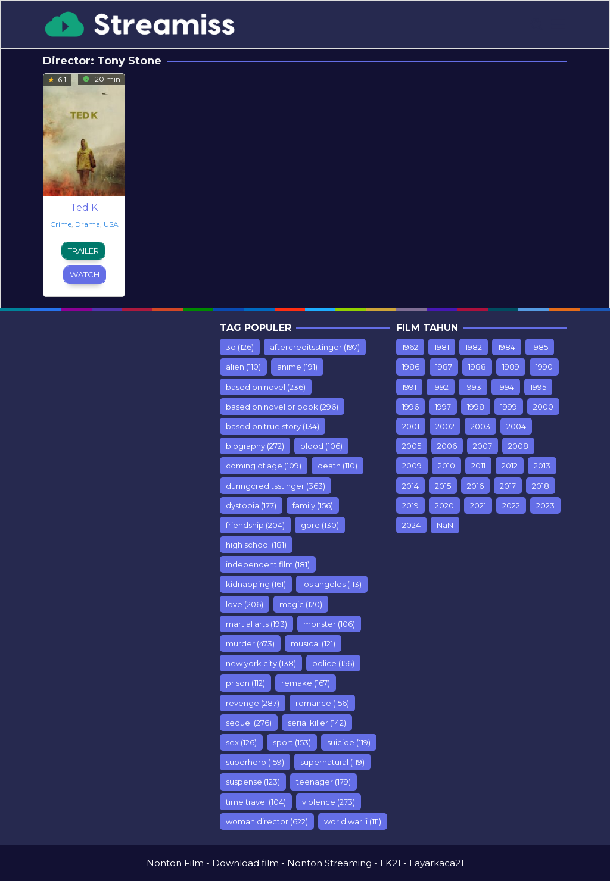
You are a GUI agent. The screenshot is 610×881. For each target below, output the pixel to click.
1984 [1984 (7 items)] (506, 347)
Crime (60, 224)
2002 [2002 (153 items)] (445, 426)
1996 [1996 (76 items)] (410, 406)
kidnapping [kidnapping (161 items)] (256, 584)
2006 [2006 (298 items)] (447, 446)
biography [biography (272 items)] (255, 446)
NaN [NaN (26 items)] (445, 525)
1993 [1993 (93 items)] (473, 387)
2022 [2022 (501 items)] (511, 505)
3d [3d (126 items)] (240, 347)
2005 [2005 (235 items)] (411, 446)
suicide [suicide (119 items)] (349, 742)
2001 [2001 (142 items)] (410, 426)
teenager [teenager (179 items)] (323, 781)
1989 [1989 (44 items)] (510, 366)
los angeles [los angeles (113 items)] (332, 584)
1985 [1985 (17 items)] (539, 347)
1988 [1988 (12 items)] (477, 366)
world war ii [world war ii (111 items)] (352, 821)
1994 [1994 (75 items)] (505, 387)
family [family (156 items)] (312, 505)
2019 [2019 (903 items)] (410, 505)
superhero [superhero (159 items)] (255, 762)
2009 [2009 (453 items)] (412, 465)
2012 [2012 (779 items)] (510, 465)
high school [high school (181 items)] (256, 544)
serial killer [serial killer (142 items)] (317, 722)
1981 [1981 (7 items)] (441, 347)
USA (111, 224)
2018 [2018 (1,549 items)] (540, 486)
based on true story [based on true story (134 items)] (272, 426)
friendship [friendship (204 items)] (255, 525)
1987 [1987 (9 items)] (443, 366)
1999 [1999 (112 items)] (508, 406)
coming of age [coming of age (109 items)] (263, 465)
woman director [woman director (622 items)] (267, 821)
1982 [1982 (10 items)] (473, 347)
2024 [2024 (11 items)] (411, 525)
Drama (87, 224)
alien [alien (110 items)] (243, 366)
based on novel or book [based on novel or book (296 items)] (282, 406)
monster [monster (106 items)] (329, 624)
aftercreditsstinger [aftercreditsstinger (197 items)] (315, 347)
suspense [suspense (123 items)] (253, 781)
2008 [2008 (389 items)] (518, 446)
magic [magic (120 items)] (300, 604)
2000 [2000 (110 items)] (543, 406)
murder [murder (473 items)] (250, 643)
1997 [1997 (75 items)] (443, 406)
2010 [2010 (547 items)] (446, 465)
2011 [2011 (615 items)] (478, 465)
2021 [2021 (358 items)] (478, 505)
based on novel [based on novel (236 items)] (266, 387)
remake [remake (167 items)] (305, 683)
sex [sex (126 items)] (241, 742)
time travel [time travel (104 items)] (256, 802)
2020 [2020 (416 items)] (444, 505)
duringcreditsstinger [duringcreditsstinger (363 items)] (275, 486)
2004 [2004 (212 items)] (516, 426)
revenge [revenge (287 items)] (252, 703)
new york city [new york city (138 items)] (261, 663)
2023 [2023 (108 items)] (545, 505)
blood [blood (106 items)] (321, 446)
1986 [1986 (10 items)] (410, 366)
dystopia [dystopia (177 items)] (251, 505)
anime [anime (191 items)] (297, 366)
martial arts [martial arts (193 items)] (256, 624)
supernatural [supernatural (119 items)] (332, 762)
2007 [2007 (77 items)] (482, 446)
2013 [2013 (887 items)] (542, 465)
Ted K (84, 207)
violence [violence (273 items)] (328, 802)
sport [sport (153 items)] (292, 742)
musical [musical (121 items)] (313, 643)
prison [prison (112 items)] (245, 683)
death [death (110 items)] (337, 465)
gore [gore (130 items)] (320, 525)
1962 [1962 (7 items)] (410, 347)
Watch (84, 274)
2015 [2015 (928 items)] (443, 486)
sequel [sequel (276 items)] (249, 722)
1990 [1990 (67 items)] (544, 366)
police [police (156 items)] (333, 663)
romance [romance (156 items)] (322, 703)
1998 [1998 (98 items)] (475, 406)
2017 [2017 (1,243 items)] (508, 486)
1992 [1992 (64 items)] (440, 387)
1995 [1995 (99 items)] (538, 387)
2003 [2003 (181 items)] (480, 426)
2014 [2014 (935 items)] (410, 486)
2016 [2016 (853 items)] (475, 486)
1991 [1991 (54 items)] (409, 387)
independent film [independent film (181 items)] (268, 564)
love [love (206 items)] (244, 604)
